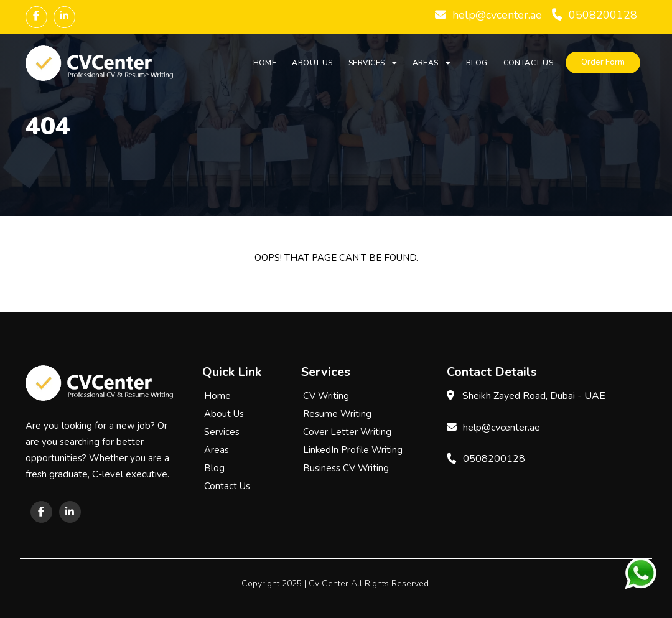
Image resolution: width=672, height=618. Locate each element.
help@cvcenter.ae (497, 14)
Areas (426, 63)
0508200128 (603, 14)
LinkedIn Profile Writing (353, 450)
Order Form (603, 62)
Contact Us (528, 63)
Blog (477, 63)
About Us (312, 63)
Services (366, 63)
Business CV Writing (346, 468)
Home (265, 63)
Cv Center (328, 583)
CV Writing (326, 396)
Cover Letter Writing (347, 432)
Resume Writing (337, 414)
